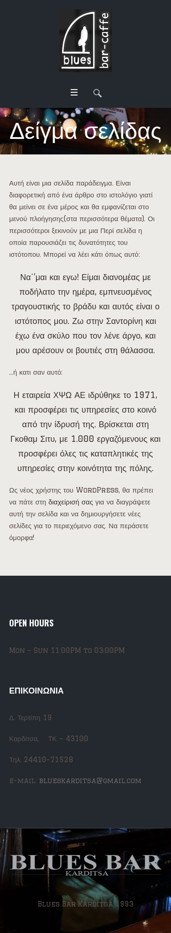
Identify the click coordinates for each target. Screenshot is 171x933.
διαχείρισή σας (70, 502)
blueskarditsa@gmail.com (90, 781)
